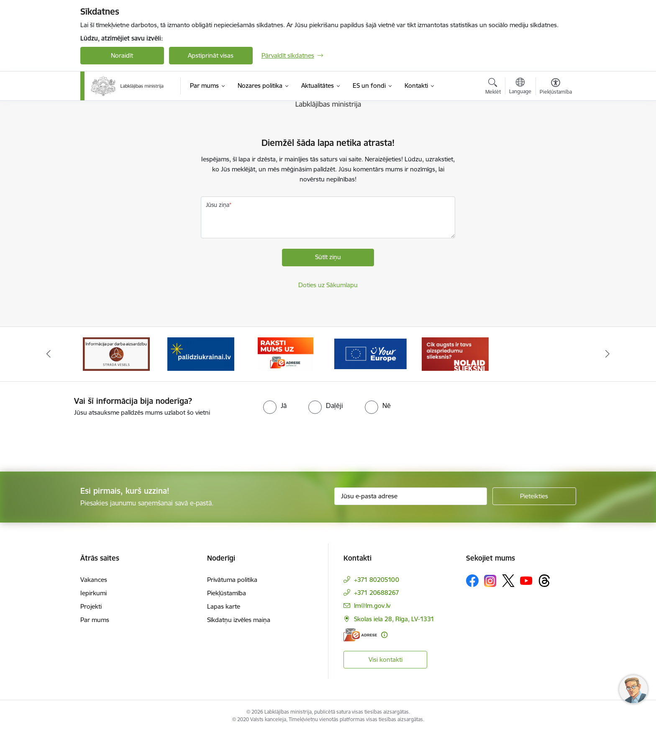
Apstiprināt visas (210, 55)
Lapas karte (223, 606)
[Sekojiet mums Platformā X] (508, 580)
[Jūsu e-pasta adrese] (410, 496)
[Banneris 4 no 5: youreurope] (370, 353)
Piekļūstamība (226, 593)
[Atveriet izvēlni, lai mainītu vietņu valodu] (520, 87)
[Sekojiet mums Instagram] (490, 581)
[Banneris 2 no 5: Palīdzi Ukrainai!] (200, 353)
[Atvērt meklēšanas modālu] (493, 87)
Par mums (94, 620)
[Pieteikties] (534, 496)
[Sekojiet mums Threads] (544, 580)
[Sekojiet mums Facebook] (472, 580)
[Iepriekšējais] (48, 354)
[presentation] (69, 440)
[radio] (275, 405)
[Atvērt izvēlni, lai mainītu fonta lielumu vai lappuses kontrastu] (556, 87)
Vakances (93, 580)
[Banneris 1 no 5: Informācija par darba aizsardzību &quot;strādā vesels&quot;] (116, 353)
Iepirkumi (93, 593)
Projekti (91, 606)
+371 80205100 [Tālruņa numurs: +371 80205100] (376, 580)
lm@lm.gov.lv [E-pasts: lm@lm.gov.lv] (372, 606)
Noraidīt (122, 55)
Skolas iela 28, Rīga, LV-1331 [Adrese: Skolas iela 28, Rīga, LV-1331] (394, 619)
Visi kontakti (385, 659)
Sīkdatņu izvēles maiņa (238, 620)
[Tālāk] (607, 354)
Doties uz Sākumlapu (328, 285)
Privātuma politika (232, 580)
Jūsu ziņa (217, 205)
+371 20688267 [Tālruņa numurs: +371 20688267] (376, 593)
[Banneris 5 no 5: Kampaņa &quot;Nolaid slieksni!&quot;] (455, 353)
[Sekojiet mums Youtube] (526, 580)
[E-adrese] (360, 635)
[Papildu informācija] (384, 635)
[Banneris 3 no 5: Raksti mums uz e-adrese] (285, 353)
